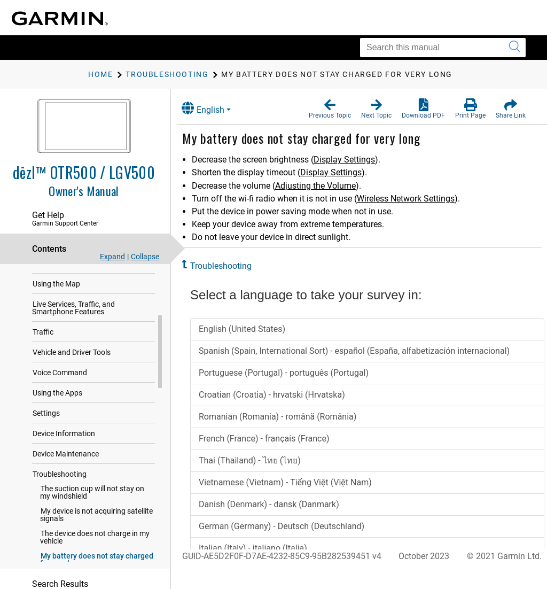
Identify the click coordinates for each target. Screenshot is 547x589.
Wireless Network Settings (414, 198)
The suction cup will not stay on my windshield (92, 499)
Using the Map (56, 290)
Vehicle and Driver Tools (72, 359)
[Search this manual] (443, 47)
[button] (330, 109)
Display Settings (352, 159)
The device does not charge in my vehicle (95, 544)
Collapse (145, 256)
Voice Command (60, 379)
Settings (46, 420)
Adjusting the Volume (323, 186)
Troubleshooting (60, 481)
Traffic (43, 339)
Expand (112, 256)
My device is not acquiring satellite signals (96, 522)
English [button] (211, 108)
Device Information (64, 440)
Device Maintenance (66, 460)
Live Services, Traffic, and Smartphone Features (73, 315)
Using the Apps (57, 400)
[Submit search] (515, 47)
